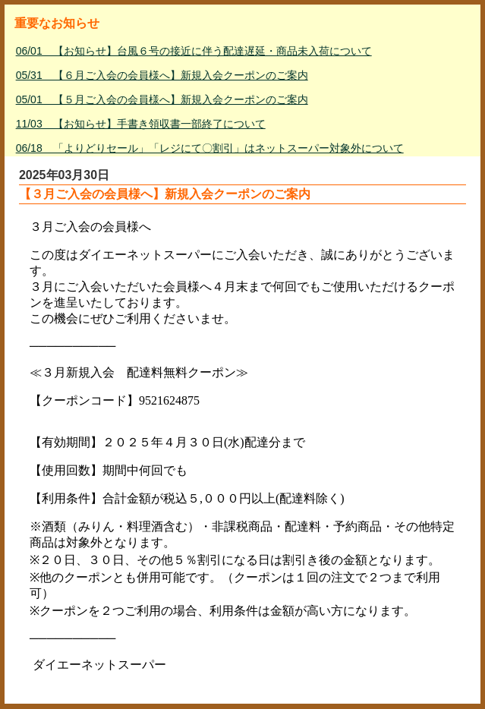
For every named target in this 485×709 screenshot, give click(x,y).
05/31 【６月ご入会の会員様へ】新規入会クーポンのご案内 (162, 75)
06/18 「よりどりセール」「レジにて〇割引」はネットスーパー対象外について (210, 148)
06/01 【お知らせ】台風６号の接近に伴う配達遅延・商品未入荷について (194, 51)
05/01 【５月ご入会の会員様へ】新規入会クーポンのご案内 (162, 99)
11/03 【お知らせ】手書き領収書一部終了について (141, 124)
